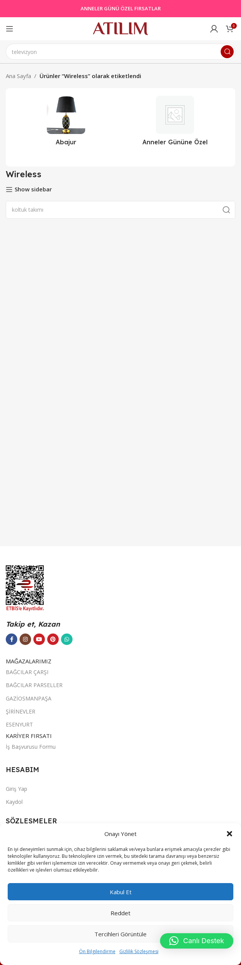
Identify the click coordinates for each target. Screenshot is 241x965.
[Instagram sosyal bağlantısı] (25, 639)
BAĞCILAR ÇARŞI (27, 672)
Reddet (120, 913)
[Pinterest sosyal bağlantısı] (53, 639)
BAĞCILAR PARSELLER (34, 685)
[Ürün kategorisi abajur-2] (66, 123)
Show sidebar (33, 189)
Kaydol (14, 801)
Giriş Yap (16, 788)
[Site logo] (120, 28)
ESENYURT (19, 724)
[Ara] (120, 52)
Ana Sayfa (18, 76)
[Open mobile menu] (9, 28)
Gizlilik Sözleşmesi (138, 951)
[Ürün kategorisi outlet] (175, 123)
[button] (229, 834)
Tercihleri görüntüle (120, 934)
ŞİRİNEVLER (20, 711)
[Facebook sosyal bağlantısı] (11, 639)
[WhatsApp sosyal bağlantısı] (67, 639)
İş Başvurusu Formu (31, 746)
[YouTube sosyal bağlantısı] (39, 639)
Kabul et (121, 892)
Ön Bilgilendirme (97, 951)
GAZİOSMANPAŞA (28, 698)
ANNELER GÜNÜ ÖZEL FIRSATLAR (121, 8)
